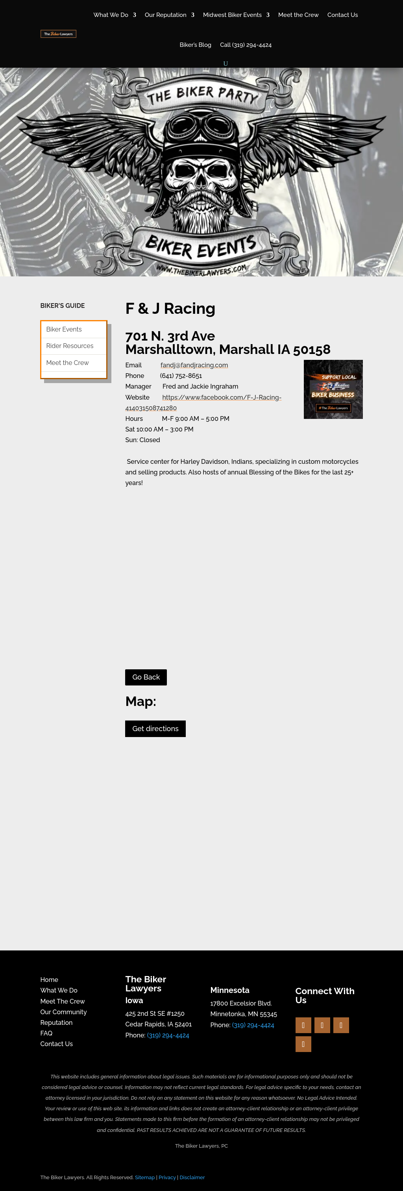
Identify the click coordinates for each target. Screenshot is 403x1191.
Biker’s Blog (195, 44)
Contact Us (342, 15)
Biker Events (63, 329)
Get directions (155, 728)
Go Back (146, 677)
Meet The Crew (62, 1001)
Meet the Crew (298, 15)
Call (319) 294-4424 (246, 44)
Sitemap (145, 1177)
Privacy (167, 1177)
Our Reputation (166, 15)
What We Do (110, 15)
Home (49, 980)
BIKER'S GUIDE (62, 305)
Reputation (56, 1022)
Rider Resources (69, 346)
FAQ (46, 1033)
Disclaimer (192, 1177)
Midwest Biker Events (232, 15)
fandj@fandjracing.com (194, 365)
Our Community (63, 1012)
